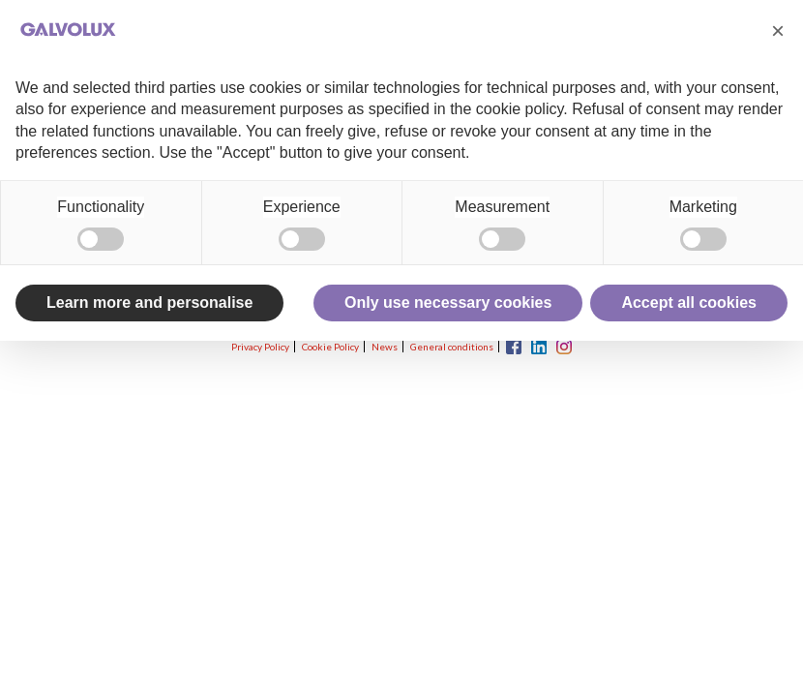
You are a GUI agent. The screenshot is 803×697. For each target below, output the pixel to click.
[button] (777, 30)
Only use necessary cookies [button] (447, 302)
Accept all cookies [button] (689, 302)
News (385, 346)
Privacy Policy (260, 346)
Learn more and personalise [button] (149, 302)
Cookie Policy (330, 346)
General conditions (451, 346)
